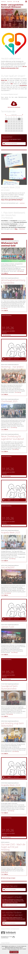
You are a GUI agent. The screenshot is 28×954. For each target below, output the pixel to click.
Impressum (3, 1)
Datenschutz (9, 1)
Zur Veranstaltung (7, 335)
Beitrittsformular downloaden (14, 104)
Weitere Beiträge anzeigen (8, 878)
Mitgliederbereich (18, 1)
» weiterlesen (22, 203)
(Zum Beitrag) (20, 271)
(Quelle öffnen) (4, 872)
